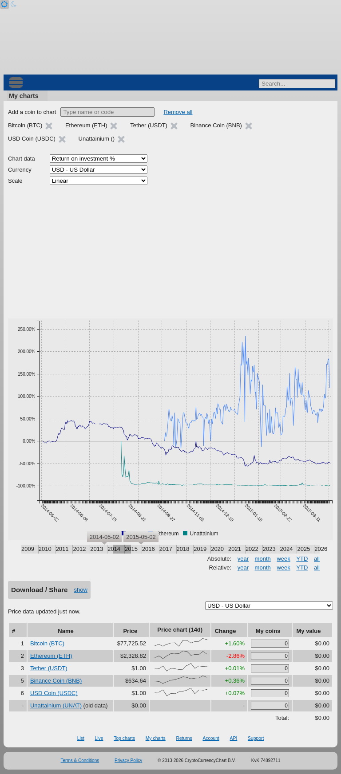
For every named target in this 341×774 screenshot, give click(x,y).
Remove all (177, 112)
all (317, 558)
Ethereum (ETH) (51, 655)
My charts (24, 95)
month (263, 558)
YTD (302, 558)
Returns (184, 738)
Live (99, 738)
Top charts (124, 738)
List (80, 738)
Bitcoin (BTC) (47, 643)
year (243, 558)
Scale (15, 180)
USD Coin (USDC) (54, 693)
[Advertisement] (170, 252)
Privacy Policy (128, 760)
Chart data (21, 158)
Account (210, 738)
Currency (20, 169)
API (234, 738)
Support (256, 738)
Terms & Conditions (80, 760)
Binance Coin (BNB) (56, 680)
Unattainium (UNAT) (56, 705)
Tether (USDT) (48, 668)
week (283, 558)
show (80, 589)
